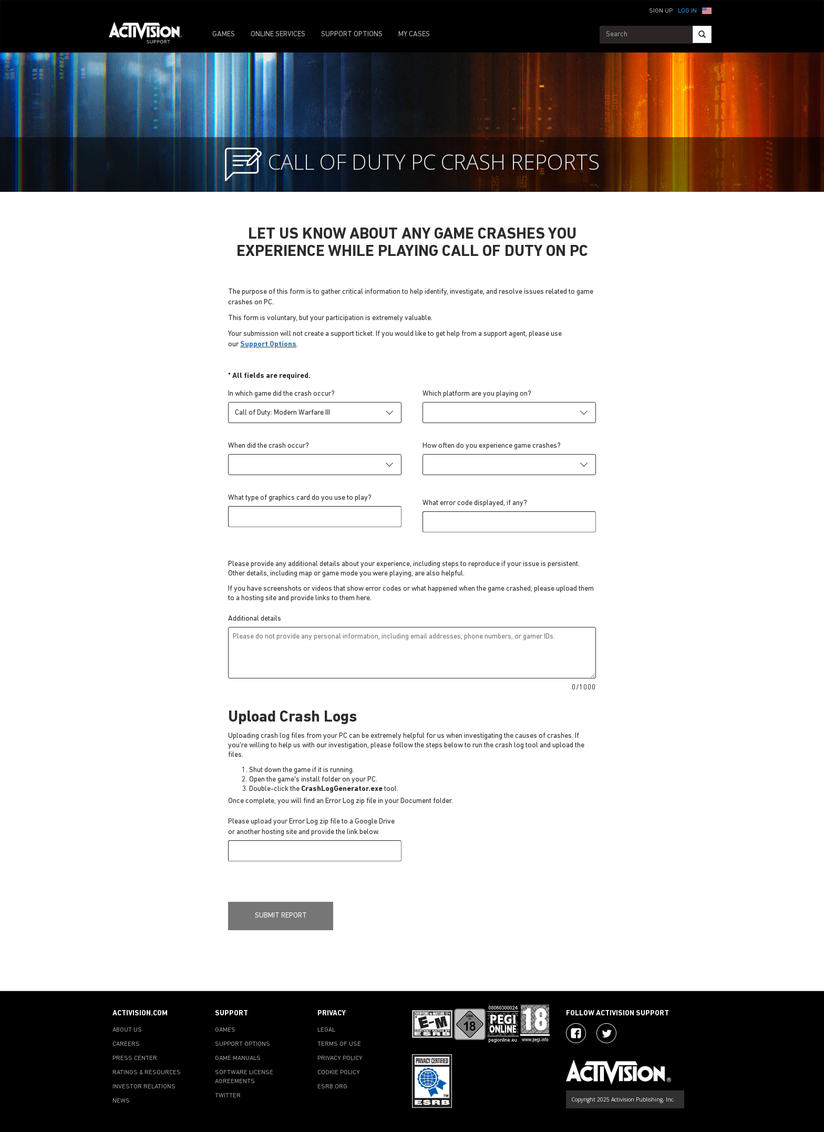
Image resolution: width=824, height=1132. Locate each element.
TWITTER (228, 1096)
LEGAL (326, 1030)
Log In (687, 11)
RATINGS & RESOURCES (146, 1072)
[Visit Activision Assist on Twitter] (606, 1033)
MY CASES (414, 34)
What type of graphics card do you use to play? (300, 498)
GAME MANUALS (238, 1058)
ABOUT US (127, 1030)
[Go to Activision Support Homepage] (151, 35)
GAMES (223, 34)
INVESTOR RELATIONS (144, 1087)
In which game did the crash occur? (281, 394)
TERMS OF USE (339, 1044)
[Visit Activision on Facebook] (576, 1033)
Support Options (268, 344)
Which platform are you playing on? (477, 394)
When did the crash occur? (268, 446)
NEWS (121, 1101)
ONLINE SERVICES (278, 34)
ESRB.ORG (332, 1087)
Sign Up (661, 11)
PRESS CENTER (134, 1058)
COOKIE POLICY (338, 1072)
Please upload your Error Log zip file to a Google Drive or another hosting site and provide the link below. (311, 827)
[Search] (702, 34)
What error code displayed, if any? (475, 503)
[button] (707, 10)
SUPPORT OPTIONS (352, 34)
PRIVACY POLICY (340, 1058)
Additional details (254, 619)
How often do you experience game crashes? (492, 446)
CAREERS (126, 1044)
